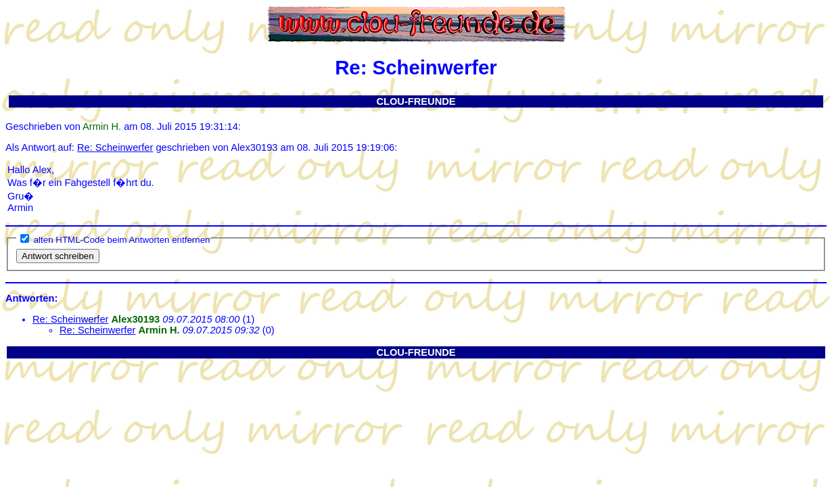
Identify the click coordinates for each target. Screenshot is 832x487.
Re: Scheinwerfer (115, 147)
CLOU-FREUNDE (415, 101)
